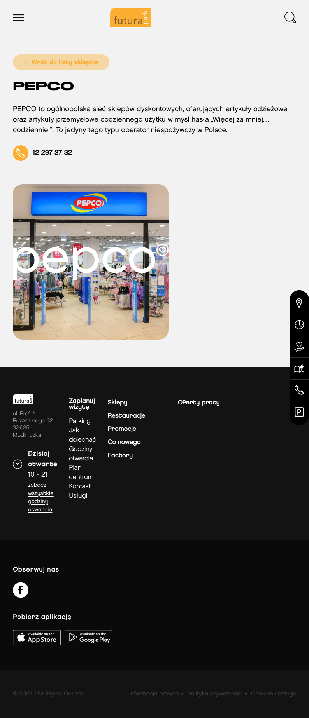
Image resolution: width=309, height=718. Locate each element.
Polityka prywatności (214, 694)
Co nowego (124, 442)
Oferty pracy (199, 403)
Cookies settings (273, 694)
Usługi (78, 496)
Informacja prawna (154, 694)
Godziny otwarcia (81, 454)
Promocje (122, 429)
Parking (79, 421)
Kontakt (79, 487)
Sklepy (117, 403)
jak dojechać (82, 435)
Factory (120, 455)
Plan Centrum (81, 472)
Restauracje (127, 416)
